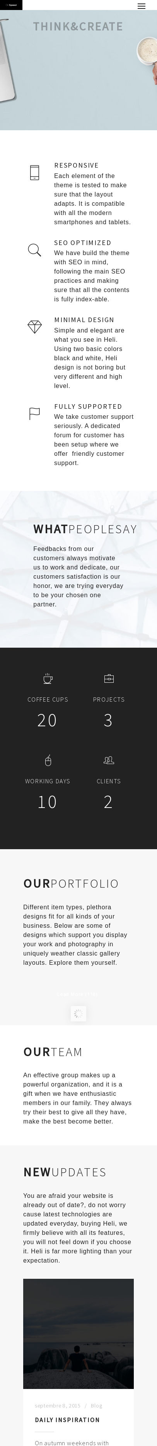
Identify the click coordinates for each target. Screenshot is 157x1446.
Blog (96, 1417)
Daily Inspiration (67, 1432)
